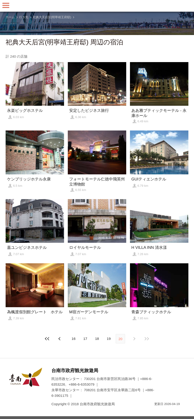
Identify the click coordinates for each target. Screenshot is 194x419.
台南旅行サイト (97, 6)
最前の (47, 338)
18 (97, 339)
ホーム (10, 17)
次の (60, 338)
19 (109, 339)
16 (73, 339)
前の (134, 338)
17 (85, 339)
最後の (146, 338)
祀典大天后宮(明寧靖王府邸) (52, 17)
